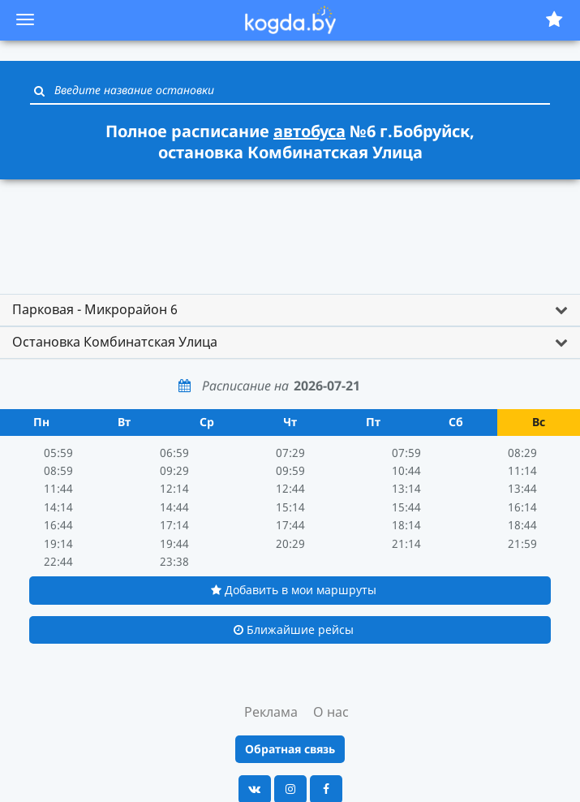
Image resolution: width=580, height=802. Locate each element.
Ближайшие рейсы (294, 629)
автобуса (309, 131)
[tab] (290, 310)
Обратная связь (290, 749)
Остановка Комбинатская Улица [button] (114, 342)
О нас (331, 712)
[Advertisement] (290, 228)
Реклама (271, 712)
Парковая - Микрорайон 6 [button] (95, 309)
